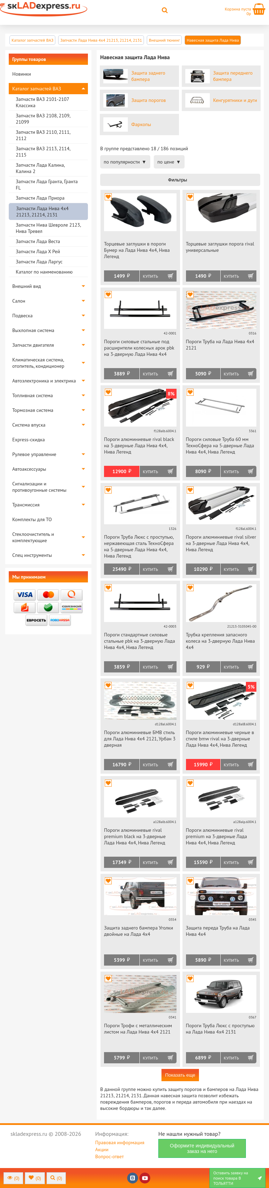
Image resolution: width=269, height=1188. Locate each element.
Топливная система (32, 395)
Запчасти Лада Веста (38, 241)
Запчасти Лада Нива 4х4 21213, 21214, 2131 (42, 211)
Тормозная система (32, 410)
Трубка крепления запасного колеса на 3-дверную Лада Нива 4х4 (220, 640)
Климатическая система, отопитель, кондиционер (38, 363)
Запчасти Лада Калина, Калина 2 (40, 168)
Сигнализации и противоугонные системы (39, 487)
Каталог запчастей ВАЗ (36, 88)
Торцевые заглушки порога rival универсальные (220, 247)
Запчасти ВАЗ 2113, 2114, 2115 (43, 151)
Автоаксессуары (29, 469)
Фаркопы (141, 124)
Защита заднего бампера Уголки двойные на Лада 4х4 (138, 931)
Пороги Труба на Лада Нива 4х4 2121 (220, 344)
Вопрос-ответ (109, 1156)
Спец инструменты (32, 555)
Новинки (21, 74)
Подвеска (22, 315)
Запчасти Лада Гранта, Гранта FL (47, 184)
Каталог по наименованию (44, 272)
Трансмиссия (26, 505)
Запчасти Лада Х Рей (38, 251)
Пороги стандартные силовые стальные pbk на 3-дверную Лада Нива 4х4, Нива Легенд (139, 640)
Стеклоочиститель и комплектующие (33, 537)
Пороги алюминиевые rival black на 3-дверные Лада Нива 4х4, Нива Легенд (139, 445)
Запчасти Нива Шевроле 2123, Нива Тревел (48, 228)
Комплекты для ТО (32, 519)
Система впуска (29, 425)
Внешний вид (26, 286)
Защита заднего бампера (148, 76)
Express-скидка (28, 439)
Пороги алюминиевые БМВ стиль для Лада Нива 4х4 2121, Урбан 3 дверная (139, 738)
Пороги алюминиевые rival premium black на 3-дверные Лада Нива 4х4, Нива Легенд (135, 836)
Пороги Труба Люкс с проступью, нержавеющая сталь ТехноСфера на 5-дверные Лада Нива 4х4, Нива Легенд (139, 546)
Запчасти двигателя (33, 345)
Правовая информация (119, 1142)
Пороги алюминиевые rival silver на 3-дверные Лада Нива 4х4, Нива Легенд (221, 543)
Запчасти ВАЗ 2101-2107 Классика (42, 102)
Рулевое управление (34, 454)
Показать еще (180, 1075)
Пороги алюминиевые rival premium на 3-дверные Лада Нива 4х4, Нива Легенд (216, 836)
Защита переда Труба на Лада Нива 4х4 (218, 931)
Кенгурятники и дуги (235, 100)
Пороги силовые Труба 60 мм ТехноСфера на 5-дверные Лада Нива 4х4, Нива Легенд (220, 445)
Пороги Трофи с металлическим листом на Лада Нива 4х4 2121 (138, 1028)
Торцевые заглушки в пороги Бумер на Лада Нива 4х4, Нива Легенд (137, 250)
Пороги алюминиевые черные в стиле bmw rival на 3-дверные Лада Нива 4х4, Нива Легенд (220, 738)
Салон (18, 301)
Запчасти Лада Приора (40, 198)
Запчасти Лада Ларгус (39, 261)
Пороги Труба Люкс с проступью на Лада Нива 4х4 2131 (220, 1028)
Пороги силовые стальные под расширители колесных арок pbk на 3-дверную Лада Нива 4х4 (139, 347)
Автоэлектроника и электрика (44, 381)
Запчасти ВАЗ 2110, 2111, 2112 (43, 135)
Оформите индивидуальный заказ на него (202, 1148)
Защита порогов (148, 100)
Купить (150, 276)
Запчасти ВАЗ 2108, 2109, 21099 (43, 118)
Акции (102, 1149)
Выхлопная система (33, 330)
